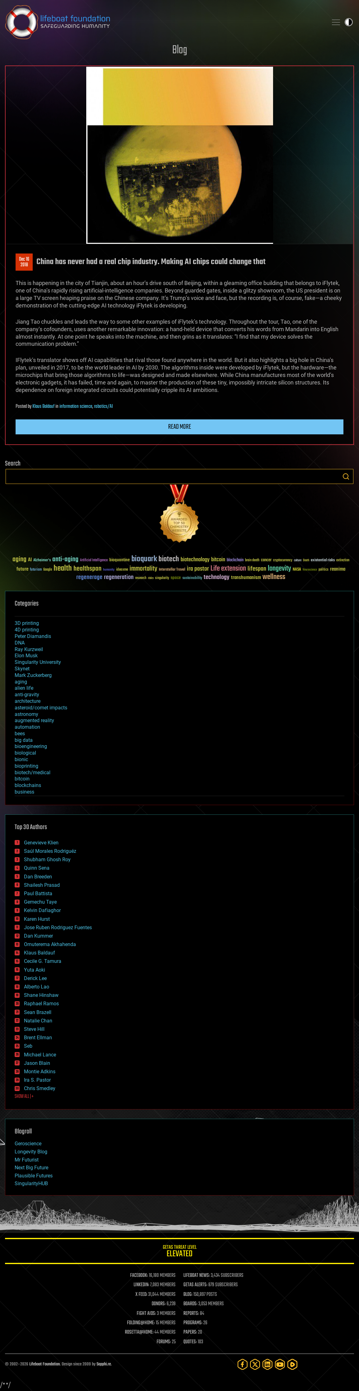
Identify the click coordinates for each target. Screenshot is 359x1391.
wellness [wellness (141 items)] (273, 577)
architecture (27, 701)
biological (25, 753)
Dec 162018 (24, 262)
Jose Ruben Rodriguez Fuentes (58, 927)
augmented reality (34, 720)
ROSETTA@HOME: (139, 1332)
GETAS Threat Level (179, 1252)
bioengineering (31, 746)
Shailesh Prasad (42, 885)
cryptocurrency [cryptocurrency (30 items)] (282, 560)
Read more (179, 427)
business (24, 792)
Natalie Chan (38, 1021)
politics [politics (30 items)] (323, 570)
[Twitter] (255, 1364)
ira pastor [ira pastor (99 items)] (198, 568)
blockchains (28, 785)
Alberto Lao (36, 987)
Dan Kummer (38, 936)
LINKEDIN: (141, 1285)
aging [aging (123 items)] (19, 559)
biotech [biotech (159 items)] (168, 559)
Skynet (22, 669)
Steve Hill (34, 1029)
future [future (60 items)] (22, 569)
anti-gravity (27, 695)
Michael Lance (40, 1055)
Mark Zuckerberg (33, 675)
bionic (21, 759)
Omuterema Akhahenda (50, 944)
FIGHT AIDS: (146, 1314)
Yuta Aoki (34, 970)
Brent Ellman (38, 1038)
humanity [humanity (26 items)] (109, 570)
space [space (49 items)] (176, 577)
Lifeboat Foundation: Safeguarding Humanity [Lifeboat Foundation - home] (164, 22)
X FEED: (141, 1295)
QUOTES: (190, 1342)
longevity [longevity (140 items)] (279, 569)
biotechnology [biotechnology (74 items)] (195, 560)
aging (21, 682)
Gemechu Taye (40, 902)
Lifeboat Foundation (44, 1364)
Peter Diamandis (33, 636)
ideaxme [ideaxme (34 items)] (122, 570)
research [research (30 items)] (140, 578)
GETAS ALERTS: (195, 1285)
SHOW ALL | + (24, 1097)
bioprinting (26, 766)
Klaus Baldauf (43, 407)
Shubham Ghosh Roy (47, 859)
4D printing (27, 630)
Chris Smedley (39, 1088)
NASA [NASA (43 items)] (297, 569)
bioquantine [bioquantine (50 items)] (119, 560)
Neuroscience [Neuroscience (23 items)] (310, 570)
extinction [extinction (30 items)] (342, 560)
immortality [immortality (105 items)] (143, 568)
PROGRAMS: (192, 1323)
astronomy (26, 714)
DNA (20, 643)
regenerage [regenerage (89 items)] (89, 577)
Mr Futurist (27, 1160)
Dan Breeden (38, 877)
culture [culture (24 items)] (297, 560)
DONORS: (159, 1304)
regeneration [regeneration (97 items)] (119, 577)
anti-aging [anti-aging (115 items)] (65, 559)
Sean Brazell (37, 1012)
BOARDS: (190, 1304)
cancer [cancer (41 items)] (266, 560)
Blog (179, 50)
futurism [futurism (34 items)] (36, 570)
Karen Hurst (37, 919)
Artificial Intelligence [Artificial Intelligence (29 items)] (94, 560)
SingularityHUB (31, 1183)
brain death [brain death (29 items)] (252, 560)
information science (75, 407)
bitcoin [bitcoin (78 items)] (218, 560)
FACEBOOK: (139, 1276)
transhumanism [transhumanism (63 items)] (246, 578)
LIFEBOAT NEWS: (196, 1276)
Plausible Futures (34, 1176)
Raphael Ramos (41, 1004)
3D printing (27, 623)
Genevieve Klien (41, 843)
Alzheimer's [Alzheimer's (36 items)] (42, 560)
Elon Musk (26, 656)
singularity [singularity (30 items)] (162, 578)
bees (20, 734)
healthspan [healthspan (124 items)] (87, 569)
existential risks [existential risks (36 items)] (323, 560)
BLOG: (187, 1295)
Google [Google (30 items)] (47, 570)
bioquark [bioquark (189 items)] (144, 559)
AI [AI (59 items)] (30, 560)
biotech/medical (32, 772)
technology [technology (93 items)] (216, 577)
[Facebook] (243, 1364)
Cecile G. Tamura (42, 961)
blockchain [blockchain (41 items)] (235, 560)
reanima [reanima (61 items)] (337, 569)
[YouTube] (280, 1364)
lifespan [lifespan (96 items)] (257, 568)
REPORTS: (191, 1314)
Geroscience (28, 1144)
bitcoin (22, 779)
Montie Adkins (39, 1072)
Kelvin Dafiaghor (42, 910)
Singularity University (38, 662)
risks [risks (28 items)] (151, 578)
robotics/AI (103, 407)
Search (345, 476)
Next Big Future (31, 1168)
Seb (28, 1046)
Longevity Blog (31, 1152)
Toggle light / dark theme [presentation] (349, 22)
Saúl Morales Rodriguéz (50, 851)
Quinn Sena (37, 868)
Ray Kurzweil (29, 649)
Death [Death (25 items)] (306, 560)
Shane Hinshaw (41, 995)
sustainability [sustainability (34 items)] (192, 578)
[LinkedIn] (267, 1364)
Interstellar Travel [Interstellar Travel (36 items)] (172, 570)
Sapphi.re (104, 1364)
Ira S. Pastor (37, 1080)
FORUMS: (164, 1342)
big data (24, 740)
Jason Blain (37, 1063)
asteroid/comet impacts (41, 708)
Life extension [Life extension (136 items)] (228, 569)
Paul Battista (38, 893)
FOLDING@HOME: (141, 1323)
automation (27, 727)
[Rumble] (292, 1364)
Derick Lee (35, 978)
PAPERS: (190, 1332)
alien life (24, 688)
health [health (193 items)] (63, 568)
